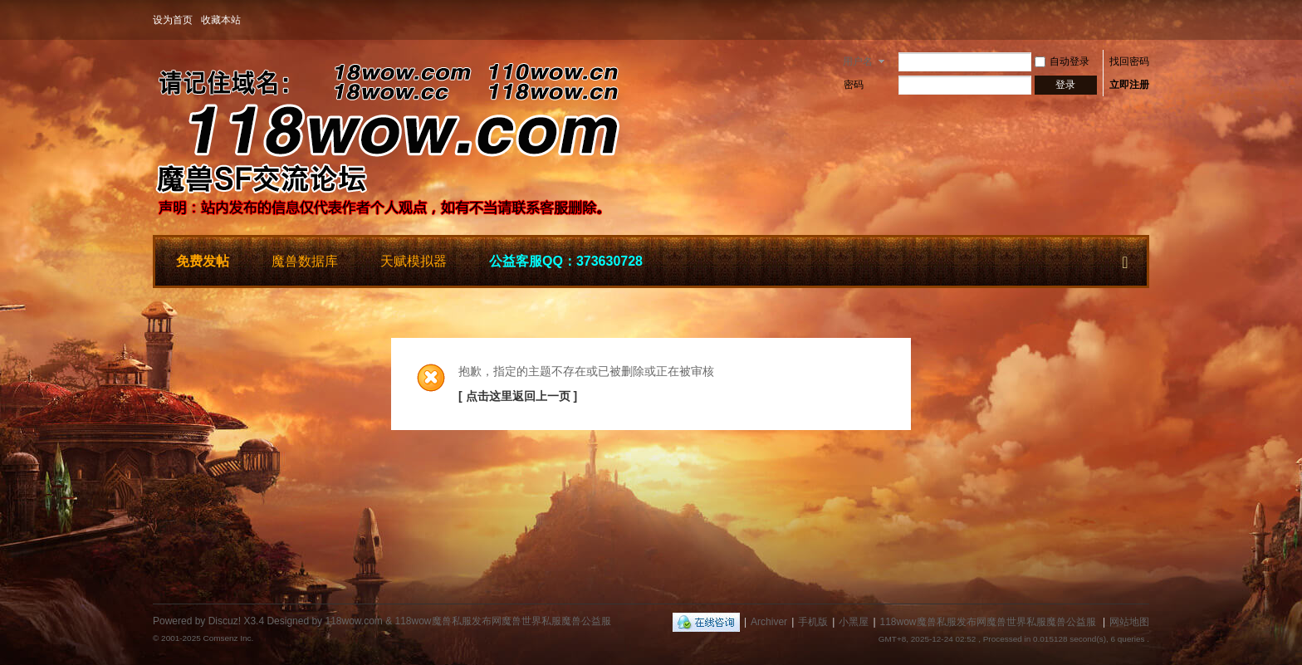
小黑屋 (854, 622)
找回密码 (1129, 61)
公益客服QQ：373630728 (566, 261)
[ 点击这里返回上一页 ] (517, 396)
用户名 (858, 61)
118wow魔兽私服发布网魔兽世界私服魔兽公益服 (988, 622)
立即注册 (1129, 84)
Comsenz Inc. (228, 638)
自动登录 (1062, 61)
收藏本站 (221, 20)
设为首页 (173, 20)
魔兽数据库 (305, 261)
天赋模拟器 (413, 261)
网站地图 (1129, 622)
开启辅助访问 (1145, 19)
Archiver (769, 622)
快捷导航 (1125, 259)
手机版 (813, 622)
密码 (854, 84)
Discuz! (224, 621)
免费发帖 (202, 261)
